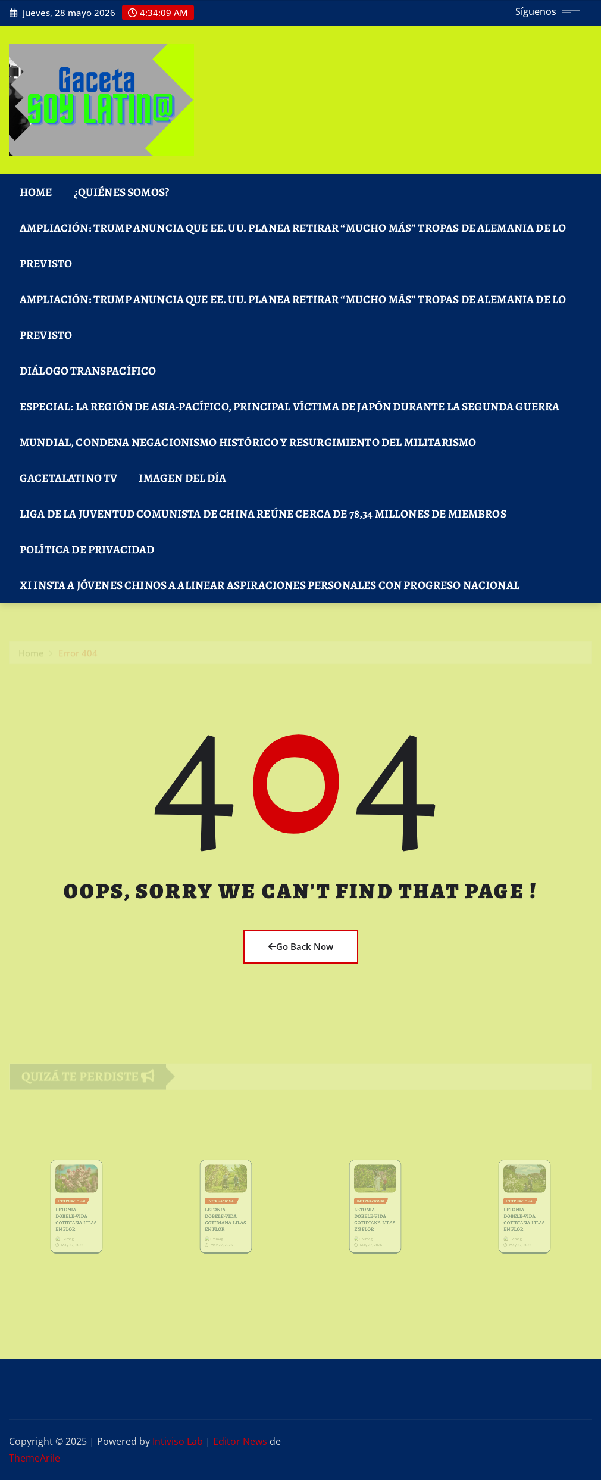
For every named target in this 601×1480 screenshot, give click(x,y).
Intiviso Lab (177, 1441)
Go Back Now (300, 946)
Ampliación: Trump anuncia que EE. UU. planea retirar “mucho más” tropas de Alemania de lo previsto (293, 246)
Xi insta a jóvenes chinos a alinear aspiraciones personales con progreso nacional (269, 585)
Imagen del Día (182, 478)
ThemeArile (34, 1458)
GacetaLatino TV (68, 478)
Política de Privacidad (87, 549)
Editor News (240, 1441)
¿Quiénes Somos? (121, 192)
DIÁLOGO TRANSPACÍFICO (88, 371)
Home (36, 192)
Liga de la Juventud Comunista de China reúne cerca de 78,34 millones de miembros (263, 514)
